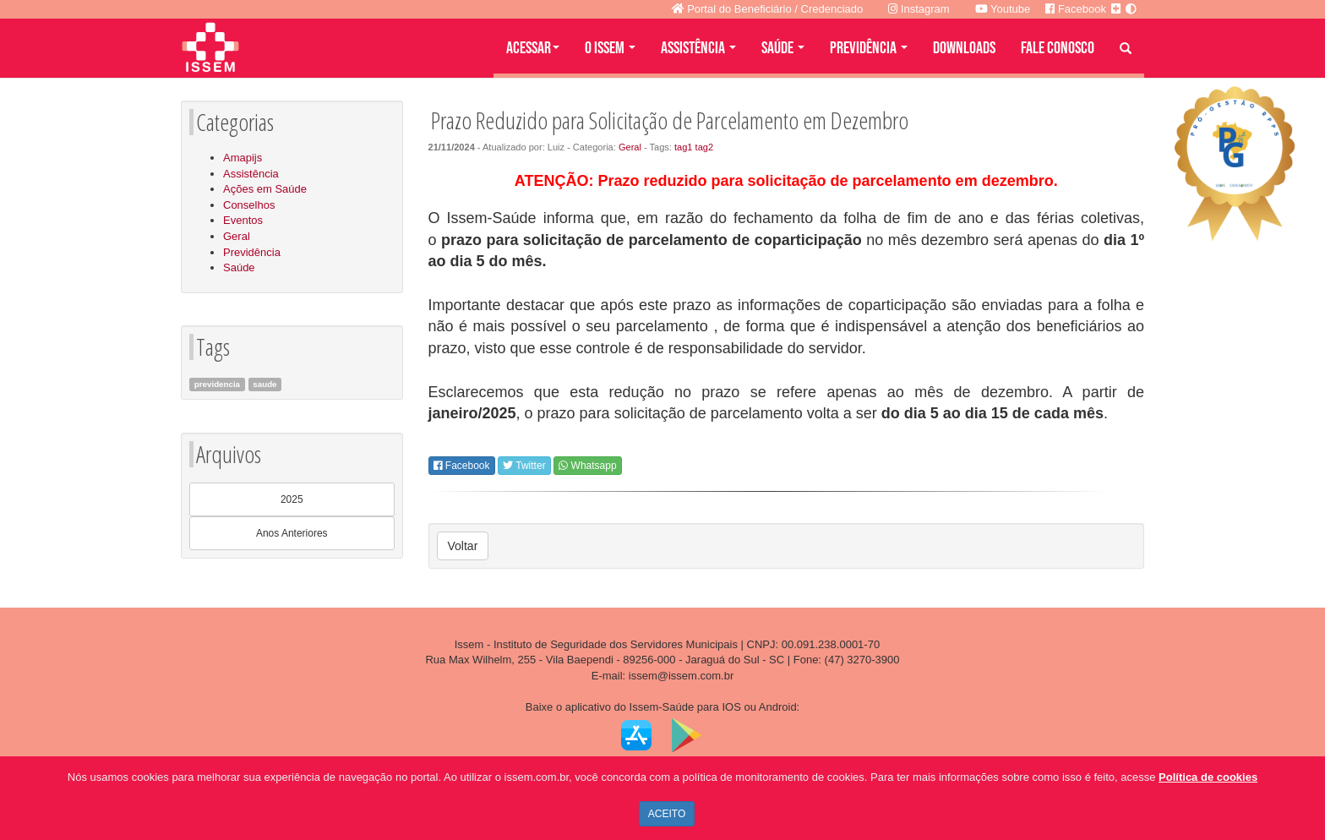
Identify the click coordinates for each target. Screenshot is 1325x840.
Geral (236, 236)
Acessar (532, 48)
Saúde (239, 267)
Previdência (252, 252)
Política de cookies (1208, 777)
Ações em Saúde (265, 189)
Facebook (461, 466)
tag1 (683, 147)
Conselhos (249, 205)
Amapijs (242, 157)
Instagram (918, 9)
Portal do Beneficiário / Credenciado (768, 9)
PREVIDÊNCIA (869, 48)
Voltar (463, 546)
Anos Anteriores (292, 533)
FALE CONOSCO (1057, 48)
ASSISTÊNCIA (698, 48)
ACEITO (666, 814)
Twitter (524, 466)
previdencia (217, 384)
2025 (292, 499)
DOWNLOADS (964, 48)
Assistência (251, 173)
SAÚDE (782, 48)
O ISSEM (610, 48)
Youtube (1003, 9)
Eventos (243, 220)
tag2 (704, 147)
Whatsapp (587, 466)
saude (264, 384)
